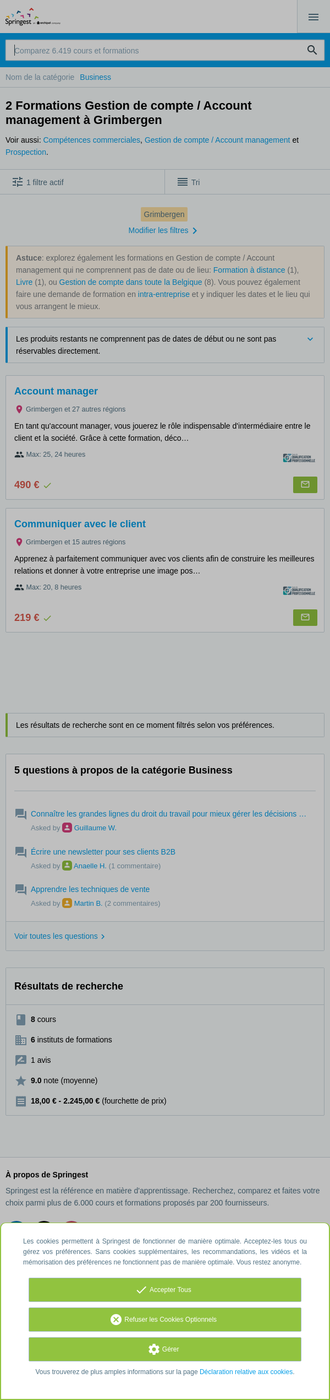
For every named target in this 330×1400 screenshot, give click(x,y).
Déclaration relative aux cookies (246, 1372)
